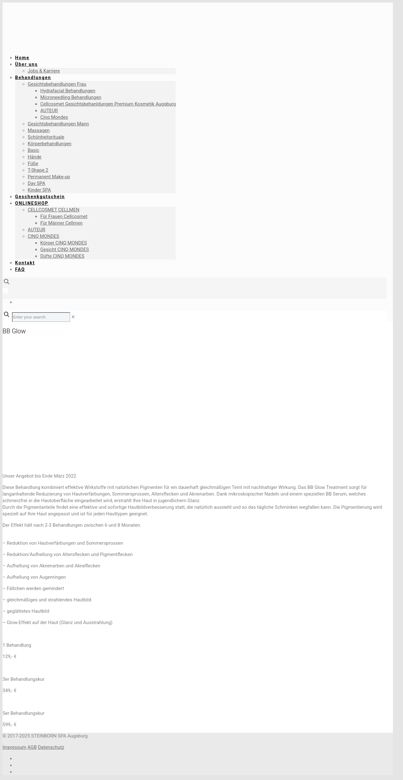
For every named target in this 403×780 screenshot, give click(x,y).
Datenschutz (51, 747)
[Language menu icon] (5, 291)
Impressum (14, 747)
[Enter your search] (41, 317)
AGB (32, 747)
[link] (73, 317)
